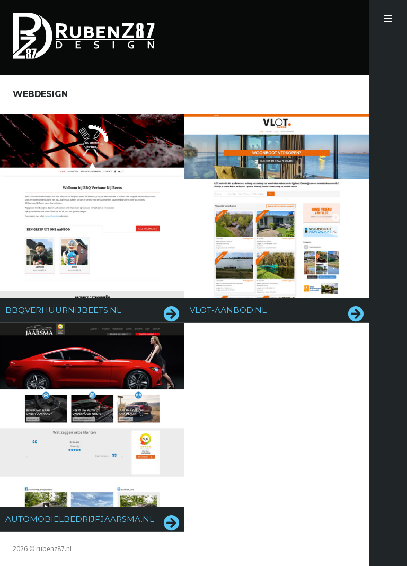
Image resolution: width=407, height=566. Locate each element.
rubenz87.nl (54, 548)
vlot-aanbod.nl (228, 310)
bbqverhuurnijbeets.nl (63, 310)
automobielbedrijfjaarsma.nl (79, 519)
